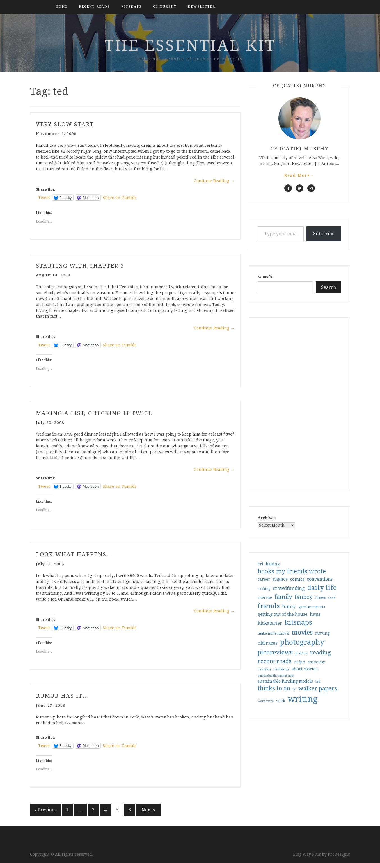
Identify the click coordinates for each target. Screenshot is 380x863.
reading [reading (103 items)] (320, 652)
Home (62, 6)
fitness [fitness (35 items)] (320, 598)
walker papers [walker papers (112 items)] (317, 688)
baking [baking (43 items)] (273, 564)
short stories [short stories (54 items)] (304, 669)
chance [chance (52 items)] (280, 579)
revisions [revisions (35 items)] (281, 669)
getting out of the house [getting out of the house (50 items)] (282, 614)
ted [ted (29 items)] (317, 681)
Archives (267, 518)
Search (265, 277)
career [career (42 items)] (264, 579)
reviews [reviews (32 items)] (264, 669)
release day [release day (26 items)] (316, 662)
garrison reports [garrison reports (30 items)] (311, 607)
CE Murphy (165, 6)
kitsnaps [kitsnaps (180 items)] (298, 622)
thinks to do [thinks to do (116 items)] (274, 688)
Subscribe (324, 233)
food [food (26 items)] (331, 598)
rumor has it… (63, 695)
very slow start (66, 124)
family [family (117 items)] (283, 597)
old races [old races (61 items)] (268, 643)
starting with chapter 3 (81, 265)
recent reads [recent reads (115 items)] (275, 661)
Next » (148, 809)
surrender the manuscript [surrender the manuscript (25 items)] (276, 675)
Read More (299, 175)
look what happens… (75, 554)
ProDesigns (339, 854)
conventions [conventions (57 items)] (320, 579)
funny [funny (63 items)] (289, 606)
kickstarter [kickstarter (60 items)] (270, 623)
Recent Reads (94, 6)
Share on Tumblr (119, 197)
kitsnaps (131, 6)
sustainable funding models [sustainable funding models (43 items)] (285, 681)
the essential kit (190, 45)
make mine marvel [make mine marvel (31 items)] (273, 633)
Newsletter (201, 6)
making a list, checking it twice (95, 412)
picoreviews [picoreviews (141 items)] (275, 652)
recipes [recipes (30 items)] (299, 662)
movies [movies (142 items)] (302, 632)
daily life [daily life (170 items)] (321, 588)
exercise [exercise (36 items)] (265, 598)
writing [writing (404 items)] (303, 699)
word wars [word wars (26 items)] (266, 701)
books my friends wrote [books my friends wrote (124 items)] (292, 571)
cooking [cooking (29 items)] (264, 589)
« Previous (45, 809)
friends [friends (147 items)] (269, 606)
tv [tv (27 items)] (294, 689)
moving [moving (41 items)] (322, 633)
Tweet (44, 197)
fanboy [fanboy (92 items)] (304, 597)
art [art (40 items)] (260, 564)
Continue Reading (214, 180)
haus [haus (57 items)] (315, 614)
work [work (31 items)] (280, 701)
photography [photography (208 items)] (302, 642)
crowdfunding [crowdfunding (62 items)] (289, 588)
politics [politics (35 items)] (301, 653)
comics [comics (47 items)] (297, 579)
